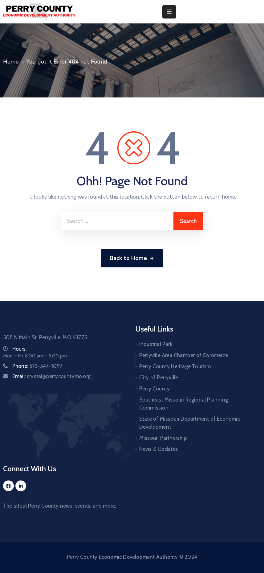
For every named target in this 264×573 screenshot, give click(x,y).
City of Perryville (158, 377)
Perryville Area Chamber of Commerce (183, 355)
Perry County (154, 388)
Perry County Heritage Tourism (175, 366)
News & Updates (158, 449)
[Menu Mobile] (169, 12)
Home (11, 61)
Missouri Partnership (163, 438)
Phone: (37, 366)
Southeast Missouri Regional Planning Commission (183, 404)
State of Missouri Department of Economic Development (189, 423)
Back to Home (132, 258)
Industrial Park (156, 344)
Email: (51, 376)
